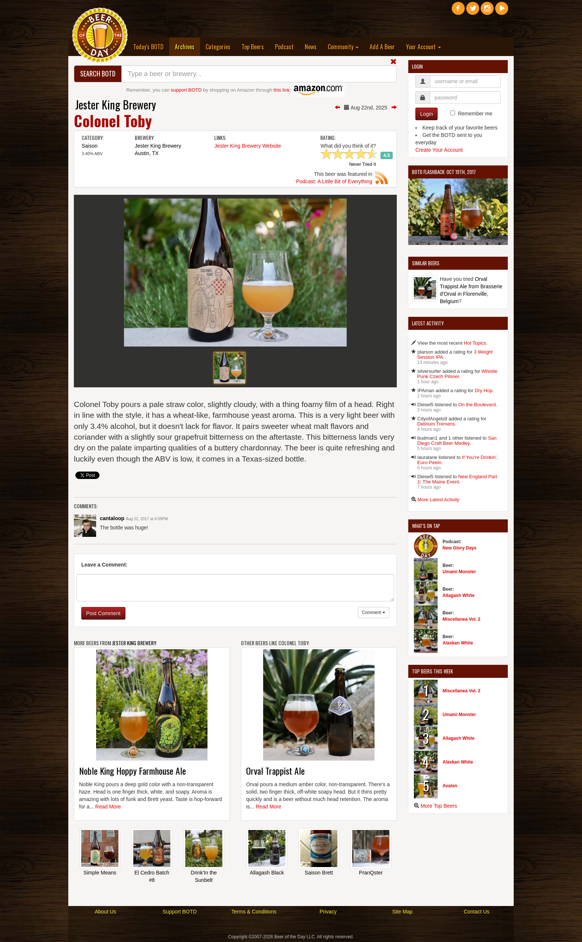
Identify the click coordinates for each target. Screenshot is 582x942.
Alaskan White (457, 643)
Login (426, 114)
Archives (187, 46)
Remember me (475, 113)
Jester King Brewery (115, 104)
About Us (105, 912)
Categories (218, 46)
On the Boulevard (477, 404)
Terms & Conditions (253, 912)
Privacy (328, 912)
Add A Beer (382, 46)
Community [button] (343, 46)
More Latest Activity (439, 499)
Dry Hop (484, 390)
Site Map (402, 912)
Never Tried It (362, 165)
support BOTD (186, 90)
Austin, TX (146, 153)
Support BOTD (180, 912)
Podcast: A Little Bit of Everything (334, 181)
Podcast (284, 46)
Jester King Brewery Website (247, 146)
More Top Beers (439, 806)
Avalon (449, 785)
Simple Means (100, 873)
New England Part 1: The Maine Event (457, 479)
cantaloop (112, 518)
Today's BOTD (148, 46)
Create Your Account (439, 150)
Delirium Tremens (436, 424)
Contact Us (476, 912)
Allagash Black (267, 873)
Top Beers (253, 46)
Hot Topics (475, 343)
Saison (90, 146)
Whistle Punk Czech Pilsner (457, 373)
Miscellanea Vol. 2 (461, 619)
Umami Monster (459, 571)
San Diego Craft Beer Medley (457, 440)
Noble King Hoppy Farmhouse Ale (132, 770)
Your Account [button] (423, 46)
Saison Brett (319, 873)
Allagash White (458, 595)
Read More (108, 807)
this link (282, 90)
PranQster (371, 873)
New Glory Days (459, 548)
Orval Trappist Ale (275, 770)
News (311, 46)
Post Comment (103, 613)
